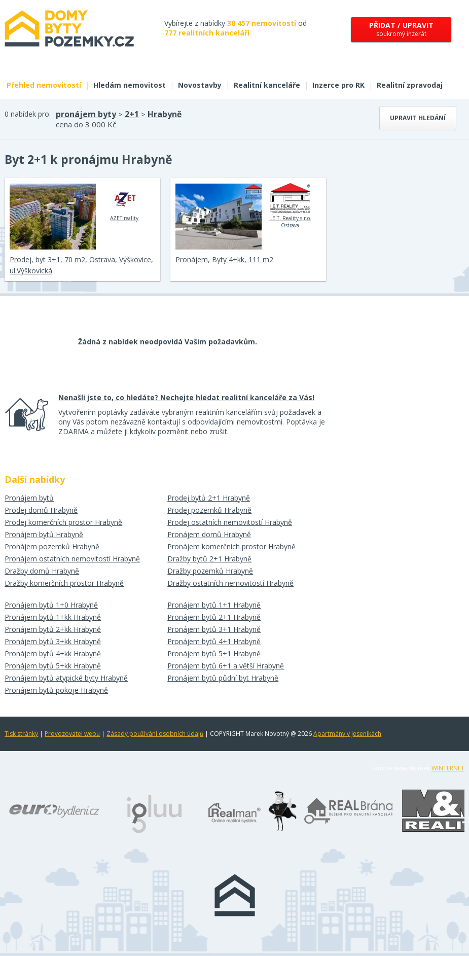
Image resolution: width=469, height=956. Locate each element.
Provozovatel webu (72, 733)
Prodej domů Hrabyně (41, 510)
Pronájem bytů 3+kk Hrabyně (53, 641)
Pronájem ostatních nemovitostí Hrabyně (72, 558)
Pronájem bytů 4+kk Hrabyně (53, 653)
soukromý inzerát (401, 29)
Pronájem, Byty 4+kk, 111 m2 (224, 259)
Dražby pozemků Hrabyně (210, 571)
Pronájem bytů (29, 498)
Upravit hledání (418, 118)
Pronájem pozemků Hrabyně (52, 546)
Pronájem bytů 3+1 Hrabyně (214, 629)
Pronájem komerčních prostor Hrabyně (231, 546)
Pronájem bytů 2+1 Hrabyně (214, 617)
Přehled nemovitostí (44, 85)
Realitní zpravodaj (410, 85)
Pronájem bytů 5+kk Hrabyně (53, 665)
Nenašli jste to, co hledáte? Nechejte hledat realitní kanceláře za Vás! (186, 397)
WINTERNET (447, 768)
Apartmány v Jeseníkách (347, 733)
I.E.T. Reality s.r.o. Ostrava (290, 206)
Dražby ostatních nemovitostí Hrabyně (230, 583)
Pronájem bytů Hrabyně (44, 534)
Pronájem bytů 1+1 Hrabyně (214, 605)
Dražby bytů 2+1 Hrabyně (209, 558)
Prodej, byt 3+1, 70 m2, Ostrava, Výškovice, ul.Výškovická (81, 265)
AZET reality (124, 202)
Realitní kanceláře (267, 85)
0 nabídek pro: (28, 114)
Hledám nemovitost (129, 85)
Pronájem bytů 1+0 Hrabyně (51, 605)
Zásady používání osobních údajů (154, 733)
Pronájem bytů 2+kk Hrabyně (53, 629)
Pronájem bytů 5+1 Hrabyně (214, 653)
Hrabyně (165, 114)
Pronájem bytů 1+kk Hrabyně (53, 617)
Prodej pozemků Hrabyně (209, 510)
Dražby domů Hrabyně (42, 571)
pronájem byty (86, 114)
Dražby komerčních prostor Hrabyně (64, 583)
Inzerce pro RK (338, 85)
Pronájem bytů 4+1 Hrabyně (214, 641)
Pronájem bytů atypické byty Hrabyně (66, 678)
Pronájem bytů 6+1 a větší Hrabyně (225, 665)
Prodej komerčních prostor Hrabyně (63, 522)
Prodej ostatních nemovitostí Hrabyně (229, 522)
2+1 (132, 114)
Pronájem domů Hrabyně (209, 534)
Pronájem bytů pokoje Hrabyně (56, 690)
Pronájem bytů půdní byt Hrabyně (222, 678)
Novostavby (200, 85)
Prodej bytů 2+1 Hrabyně (208, 498)
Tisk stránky (21, 733)
